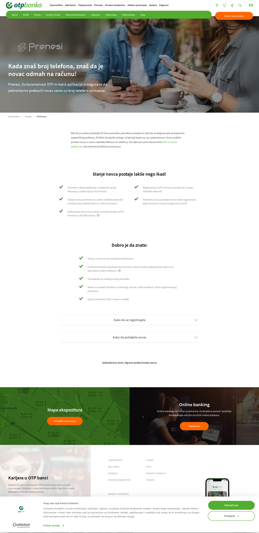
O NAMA (149, 460)
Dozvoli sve (231, 505)
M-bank (28, 116)
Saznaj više (194, 426)
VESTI (148, 467)
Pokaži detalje (51, 525)
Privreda (105, 5)
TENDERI (150, 480)
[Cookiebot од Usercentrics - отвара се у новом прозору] (21, 525)
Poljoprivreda (90, 5)
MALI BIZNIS (114, 467)
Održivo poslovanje (146, 5)
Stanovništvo (59, 5)
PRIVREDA (112, 473)
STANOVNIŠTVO (115, 460)
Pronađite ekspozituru (65, 421)
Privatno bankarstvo (123, 5)
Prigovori (176, 5)
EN (248, 5)
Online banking (130, 16)
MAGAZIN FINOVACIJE (156, 473)
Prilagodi (231, 516)
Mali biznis (75, 5)
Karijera (164, 5)
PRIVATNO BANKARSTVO (119, 480)
